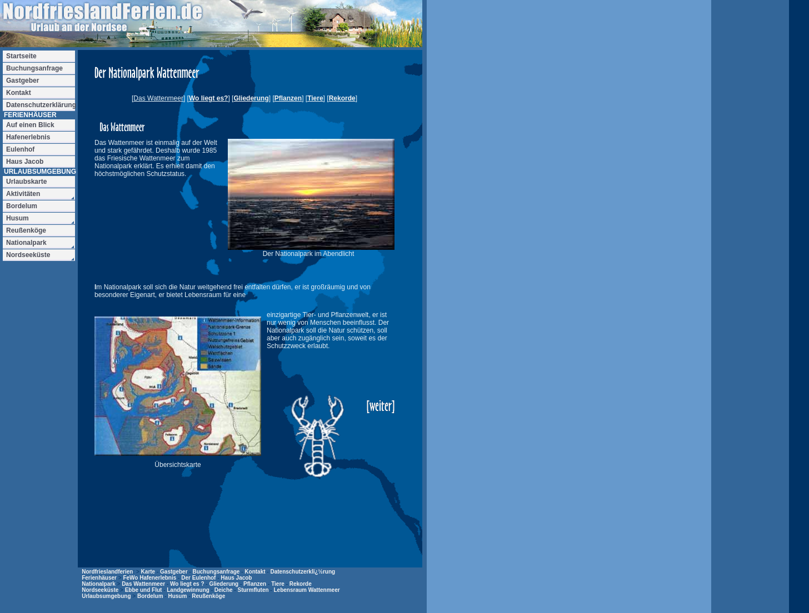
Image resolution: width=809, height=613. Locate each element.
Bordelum (150, 596)
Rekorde (342, 98)
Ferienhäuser (99, 578)
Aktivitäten (23, 194)
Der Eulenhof (198, 578)
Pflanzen (288, 98)
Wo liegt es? (208, 98)
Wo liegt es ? (187, 584)
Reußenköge (208, 596)
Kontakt (254, 572)
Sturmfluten (252, 590)
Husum (177, 596)
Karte (148, 572)
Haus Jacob (236, 578)
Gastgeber (173, 572)
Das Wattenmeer (143, 584)
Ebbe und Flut (143, 590)
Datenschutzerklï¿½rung (302, 572)
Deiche (223, 590)
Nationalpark (99, 584)
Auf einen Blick (30, 125)
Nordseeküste (100, 590)
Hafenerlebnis (28, 137)
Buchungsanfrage (215, 572)
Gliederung (250, 98)
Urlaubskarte (26, 181)
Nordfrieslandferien (107, 572)
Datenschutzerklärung (40, 105)
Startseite (21, 56)
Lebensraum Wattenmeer (306, 590)
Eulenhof (20, 149)
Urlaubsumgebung (106, 596)
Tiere (315, 98)
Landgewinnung (188, 590)
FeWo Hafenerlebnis (149, 578)
